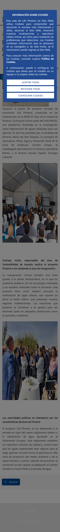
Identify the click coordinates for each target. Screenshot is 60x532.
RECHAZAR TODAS (30, 88)
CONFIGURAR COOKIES (30, 95)
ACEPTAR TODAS (30, 82)
